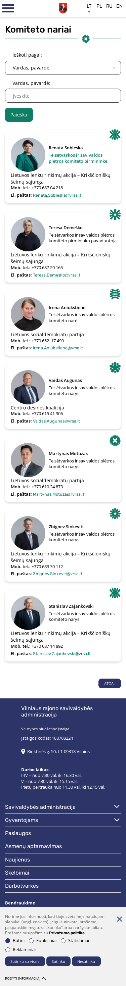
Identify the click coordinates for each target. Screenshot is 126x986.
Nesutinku (86, 961)
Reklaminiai (20, 949)
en (119, 6)
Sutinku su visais (24, 961)
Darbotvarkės (22, 886)
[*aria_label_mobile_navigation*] (8, 8)
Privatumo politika (67, 933)
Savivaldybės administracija (40, 807)
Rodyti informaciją (25, 978)
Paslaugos (18, 833)
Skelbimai (17, 873)
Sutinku (58, 961)
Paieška (18, 114)
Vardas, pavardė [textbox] (31, 67)
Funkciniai (42, 940)
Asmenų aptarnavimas (33, 846)
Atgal (110, 683)
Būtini (15, 940)
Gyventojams (21, 820)
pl (99, 6)
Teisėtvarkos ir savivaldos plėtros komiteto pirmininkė (78, 158)
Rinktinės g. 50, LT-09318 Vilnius (58, 751)
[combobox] (63, 68)
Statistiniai (75, 940)
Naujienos (17, 859)
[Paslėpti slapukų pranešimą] (119, 919)
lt (89, 6)
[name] (63, 96)
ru (109, 6)
